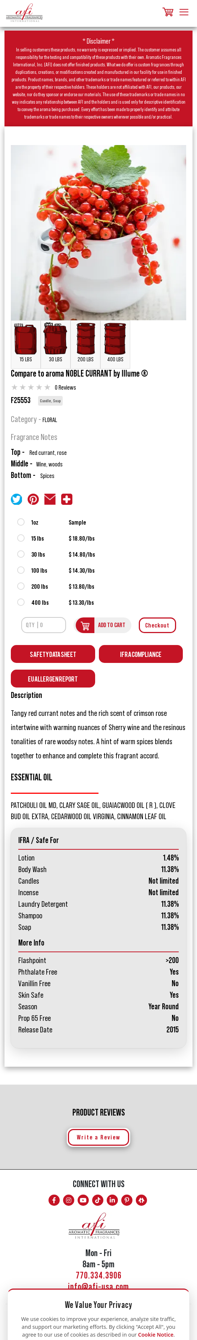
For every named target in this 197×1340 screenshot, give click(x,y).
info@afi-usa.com (98, 1287)
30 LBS (56, 342)
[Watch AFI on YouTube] (83, 1200)
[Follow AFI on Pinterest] (126, 1200)
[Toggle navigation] (183, 12)
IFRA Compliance (141, 654)
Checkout (157, 625)
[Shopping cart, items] (167, 12)
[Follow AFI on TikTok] (97, 1200)
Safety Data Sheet (53, 654)
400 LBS (115, 342)
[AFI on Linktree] (141, 1200)
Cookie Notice (155, 1334)
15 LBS (26, 342)
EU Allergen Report (53, 678)
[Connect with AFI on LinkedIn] (112, 1200)
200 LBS (85, 342)
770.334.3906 (99, 1275)
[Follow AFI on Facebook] (54, 1200)
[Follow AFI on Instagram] (68, 1200)
